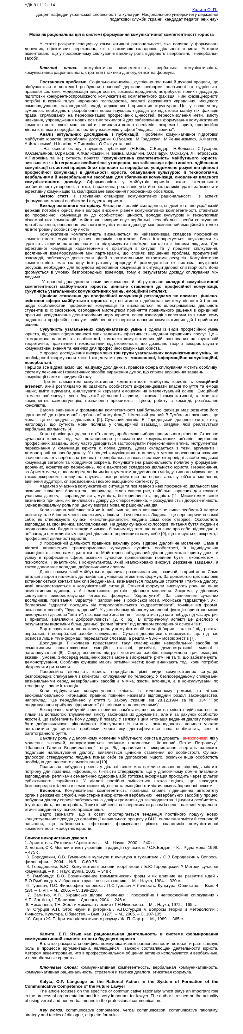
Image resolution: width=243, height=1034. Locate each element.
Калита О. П (204, 9)
